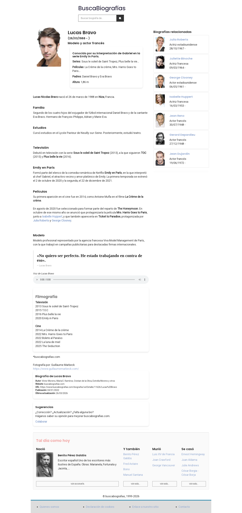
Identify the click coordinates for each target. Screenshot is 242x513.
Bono (126, 469)
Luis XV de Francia (163, 454)
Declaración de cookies (100, 506)
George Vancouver (163, 465)
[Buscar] (120, 18)
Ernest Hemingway (193, 454)
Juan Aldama (189, 459)
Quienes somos (49, 506)
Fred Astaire (130, 463)
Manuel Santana (133, 474)
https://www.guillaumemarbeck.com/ (56, 368)
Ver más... (135, 484)
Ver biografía (77, 484)
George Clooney (61, 220)
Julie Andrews (190, 465)
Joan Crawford (161, 459)
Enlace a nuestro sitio (145, 506)
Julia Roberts (41, 220)
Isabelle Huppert (52, 216)
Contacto (184, 506)
